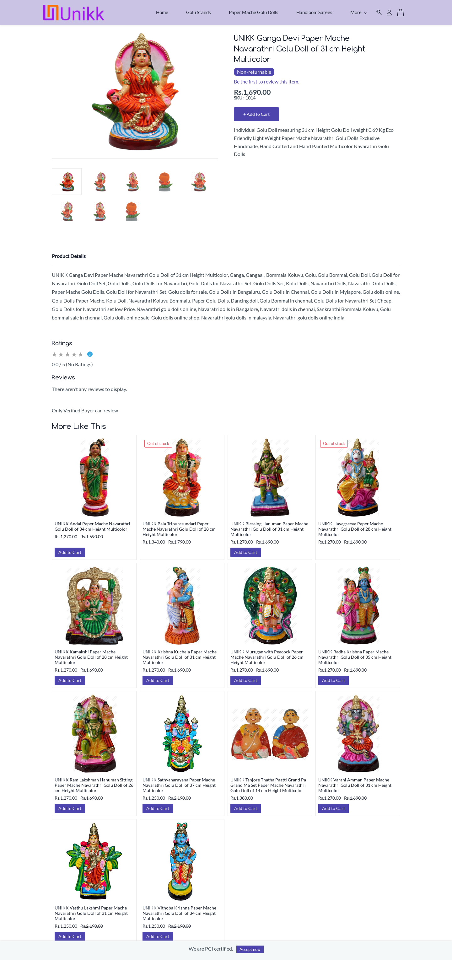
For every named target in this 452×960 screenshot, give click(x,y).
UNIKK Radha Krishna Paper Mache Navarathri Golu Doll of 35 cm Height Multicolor (354, 654)
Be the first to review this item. (266, 78)
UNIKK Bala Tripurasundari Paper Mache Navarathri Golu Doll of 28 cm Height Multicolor (179, 526)
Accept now (250, 949)
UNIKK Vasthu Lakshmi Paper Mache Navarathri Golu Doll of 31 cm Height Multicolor (91, 910)
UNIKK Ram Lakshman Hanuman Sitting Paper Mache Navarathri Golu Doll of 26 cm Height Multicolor (94, 782)
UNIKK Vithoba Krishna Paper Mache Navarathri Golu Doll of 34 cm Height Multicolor (179, 910)
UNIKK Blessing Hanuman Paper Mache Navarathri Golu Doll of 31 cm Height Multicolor (269, 526)
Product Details (69, 253)
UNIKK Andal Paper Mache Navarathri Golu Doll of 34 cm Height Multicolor (92, 523)
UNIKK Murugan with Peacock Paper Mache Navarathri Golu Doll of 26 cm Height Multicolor (267, 654)
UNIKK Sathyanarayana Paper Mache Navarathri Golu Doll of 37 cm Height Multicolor (179, 782)
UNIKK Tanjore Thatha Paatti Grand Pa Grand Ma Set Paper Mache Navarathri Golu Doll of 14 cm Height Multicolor (268, 782)
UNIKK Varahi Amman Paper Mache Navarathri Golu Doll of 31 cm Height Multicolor (354, 782)
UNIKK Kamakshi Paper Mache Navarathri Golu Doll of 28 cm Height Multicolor (91, 654)
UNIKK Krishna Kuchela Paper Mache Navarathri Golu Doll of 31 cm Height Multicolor (180, 654)
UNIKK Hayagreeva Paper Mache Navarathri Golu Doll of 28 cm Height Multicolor (354, 526)
